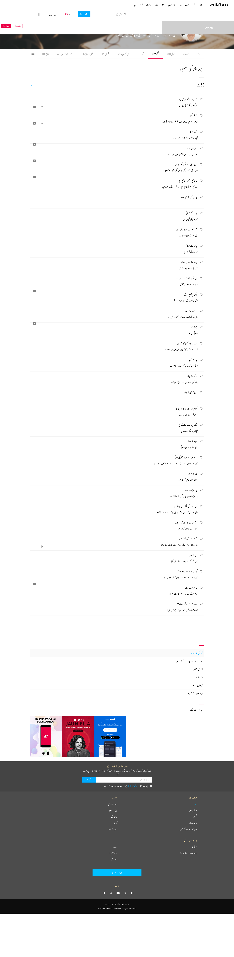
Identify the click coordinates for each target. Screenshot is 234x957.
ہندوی (115, 847)
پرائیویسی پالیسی (132, 785)
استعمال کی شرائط (116, 904)
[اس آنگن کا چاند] (114, 396)
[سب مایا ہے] (114, 151)
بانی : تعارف (113, 811)
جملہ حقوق (107, 904)
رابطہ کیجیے (114, 817)
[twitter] (125, 893)
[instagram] (111, 893)
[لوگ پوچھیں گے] (114, 298)
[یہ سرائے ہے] (114, 493)
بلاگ (156, 5)
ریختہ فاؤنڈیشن (112, 804)
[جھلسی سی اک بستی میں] (114, 542)
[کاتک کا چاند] (114, 379)
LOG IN (63, 14)
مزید (135, 5)
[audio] (41, 107)
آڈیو (41, 54)
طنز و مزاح (84, 54)
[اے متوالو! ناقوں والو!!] (114, 607)
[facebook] (132, 893)
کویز (141, 5)
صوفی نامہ (194, 847)
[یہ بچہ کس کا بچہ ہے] (114, 200)
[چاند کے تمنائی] (114, 216)
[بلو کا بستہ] (114, 330)
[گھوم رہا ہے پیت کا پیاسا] (114, 412)
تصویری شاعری (61, 54)
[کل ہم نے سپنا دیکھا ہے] (114, 233)
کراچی (152, 30)
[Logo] (219, 5)
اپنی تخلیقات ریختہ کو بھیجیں (188, 829)
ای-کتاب (121, 54)
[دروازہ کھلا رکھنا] (114, 314)
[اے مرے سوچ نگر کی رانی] (114, 461)
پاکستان (149, 30)
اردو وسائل (193, 823)
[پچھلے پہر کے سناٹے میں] (114, 428)
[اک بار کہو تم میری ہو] (114, 102)
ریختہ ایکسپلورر (112, 829)
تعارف (185, 54)
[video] (34, 107)
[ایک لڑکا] (114, 135)
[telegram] (104, 893)
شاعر (200, 5)
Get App (6, 14)
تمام (199, 54)
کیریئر (115, 823)
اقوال (103, 54)
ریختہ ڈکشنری (113, 853)
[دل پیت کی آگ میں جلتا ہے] (114, 509)
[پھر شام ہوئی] (114, 477)
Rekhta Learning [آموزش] (188, 853)
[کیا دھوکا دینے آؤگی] (114, 265)
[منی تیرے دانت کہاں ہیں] (114, 526)
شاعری (148, 5)
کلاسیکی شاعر (198, 669)
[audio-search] (94, 14)
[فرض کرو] (114, 119)
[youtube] (118, 893)
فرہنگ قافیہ (193, 811)
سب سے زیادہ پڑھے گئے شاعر (190, 661)
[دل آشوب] (114, 558)
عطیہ (195, 804)
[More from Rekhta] (50, 14)
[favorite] (201, 100)
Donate (174, 14)
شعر (139, 54)
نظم (154, 54)
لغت (187, 5)
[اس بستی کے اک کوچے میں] (114, 168)
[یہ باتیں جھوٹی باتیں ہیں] (114, 184)
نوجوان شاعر (198, 685)
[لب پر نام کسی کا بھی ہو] (114, 347)
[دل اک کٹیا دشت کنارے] (114, 282)
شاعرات (199, 677)
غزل (170, 54)
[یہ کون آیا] (114, 363)
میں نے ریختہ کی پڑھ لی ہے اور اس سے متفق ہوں (128, 785)
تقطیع (195, 817)
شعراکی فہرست (197, 653)
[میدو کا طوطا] (114, 444)
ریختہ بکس (114, 859)
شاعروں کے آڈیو (195, 693)
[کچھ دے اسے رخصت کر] (114, 575)
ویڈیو (180, 5)
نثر (163, 5)
